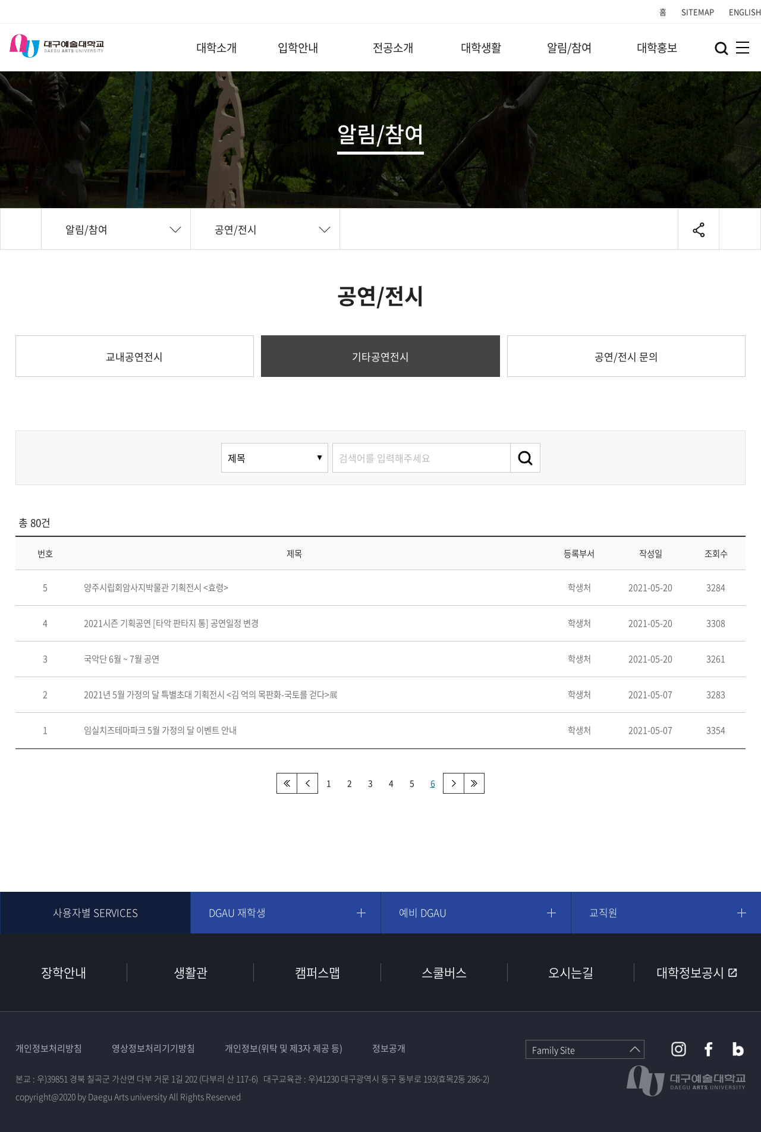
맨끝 (474, 783)
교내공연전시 (134, 356)
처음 (286, 783)
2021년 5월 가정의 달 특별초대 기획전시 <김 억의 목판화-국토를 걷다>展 (211, 694)
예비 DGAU (422, 912)
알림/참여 (569, 47)
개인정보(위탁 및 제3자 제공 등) (283, 1048)
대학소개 (216, 47)
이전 (307, 783)
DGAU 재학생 (237, 912)
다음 (453, 783)
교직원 (603, 912)
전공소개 (393, 47)
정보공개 (388, 1048)
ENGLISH (745, 11)
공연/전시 (236, 229)
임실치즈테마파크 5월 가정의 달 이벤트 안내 (160, 730)
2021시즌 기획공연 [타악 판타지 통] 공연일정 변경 (171, 623)
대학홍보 (657, 47)
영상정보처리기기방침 (153, 1048)
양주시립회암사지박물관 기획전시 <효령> (156, 587)
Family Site (553, 1049)
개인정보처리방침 (48, 1048)
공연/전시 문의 (626, 356)
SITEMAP (697, 11)
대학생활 (481, 47)
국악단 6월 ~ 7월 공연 (121, 658)
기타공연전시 (380, 356)
